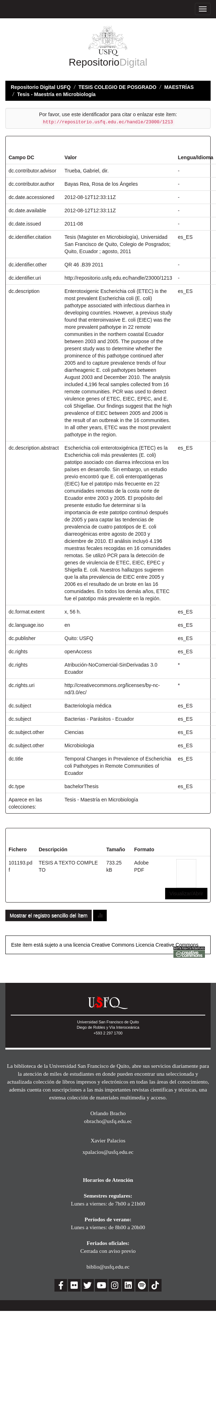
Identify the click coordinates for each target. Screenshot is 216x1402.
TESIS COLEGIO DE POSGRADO (117, 87)
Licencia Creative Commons (167, 945)
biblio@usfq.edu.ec (107, 1267)
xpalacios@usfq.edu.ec (107, 1152)
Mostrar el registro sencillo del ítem (48, 915)
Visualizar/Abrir (186, 893)
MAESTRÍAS (178, 87)
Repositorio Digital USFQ (41, 87)
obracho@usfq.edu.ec (108, 1121)
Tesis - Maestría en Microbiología (56, 94)
